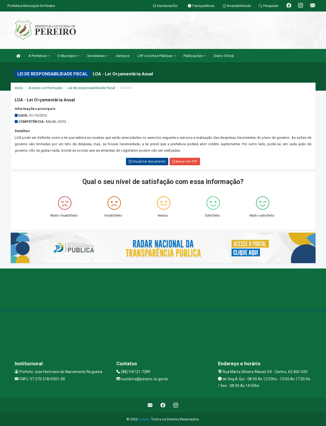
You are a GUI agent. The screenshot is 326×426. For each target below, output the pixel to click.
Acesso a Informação (46, 88)
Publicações (194, 56)
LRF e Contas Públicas (156, 56)
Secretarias (97, 56)
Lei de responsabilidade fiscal (91, 88)
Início (19, 88)
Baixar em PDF (185, 161)
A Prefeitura (38, 56)
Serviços (123, 56)
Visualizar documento (147, 161)
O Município (68, 56)
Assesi (144, 419)
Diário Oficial (224, 56)
